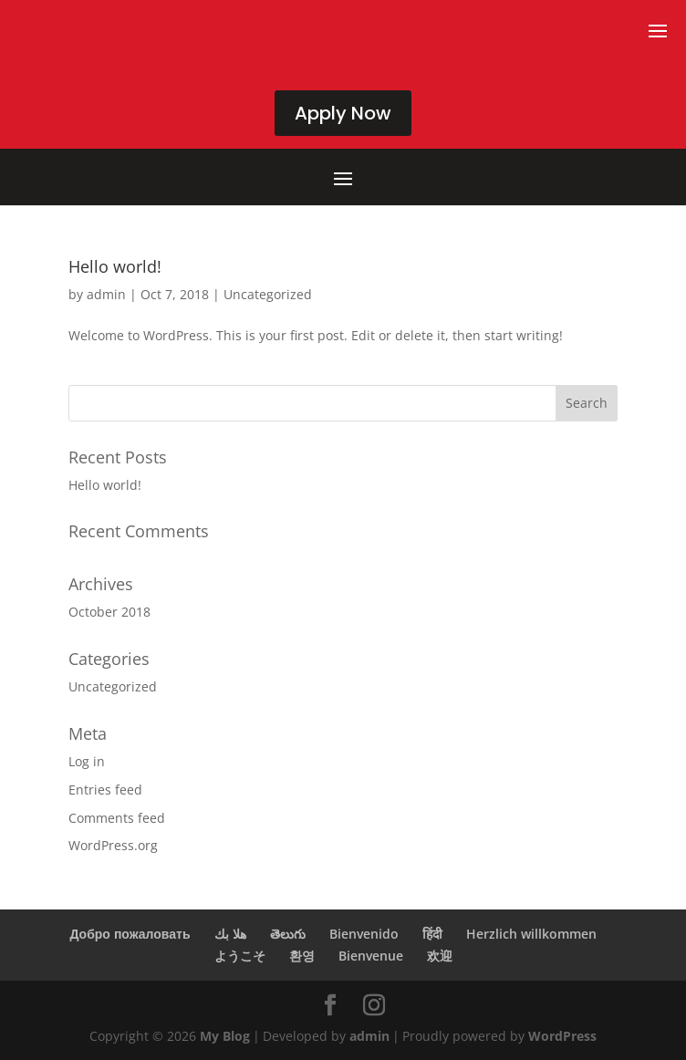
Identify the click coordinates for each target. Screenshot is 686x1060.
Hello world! (114, 266)
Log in (86, 761)
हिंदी (432, 933)
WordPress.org (113, 845)
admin (106, 294)
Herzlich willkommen (531, 933)
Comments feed (116, 817)
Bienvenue (370, 955)
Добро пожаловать (129, 933)
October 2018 (109, 611)
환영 (302, 955)
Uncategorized (267, 294)
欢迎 (439, 955)
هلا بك (230, 933)
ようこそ (239, 955)
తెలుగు (288, 933)
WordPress (562, 1035)
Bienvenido (364, 933)
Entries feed (105, 789)
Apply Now (343, 113)
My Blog (225, 1035)
